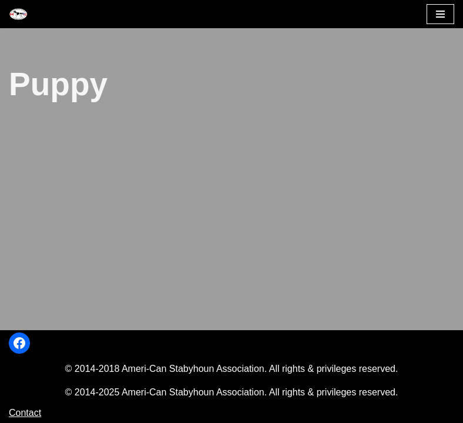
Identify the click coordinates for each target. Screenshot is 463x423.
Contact (25, 413)
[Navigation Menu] (440, 14)
